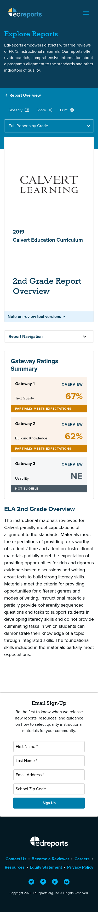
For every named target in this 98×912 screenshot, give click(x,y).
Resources (15, 867)
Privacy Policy (80, 867)
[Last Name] (49, 760)
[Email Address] (49, 774)
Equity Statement (46, 867)
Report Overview (25, 95)
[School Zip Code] (49, 788)
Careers (82, 859)
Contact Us (15, 859)
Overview (72, 384)
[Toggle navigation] (86, 13)
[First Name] (49, 746)
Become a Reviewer (50, 859)
